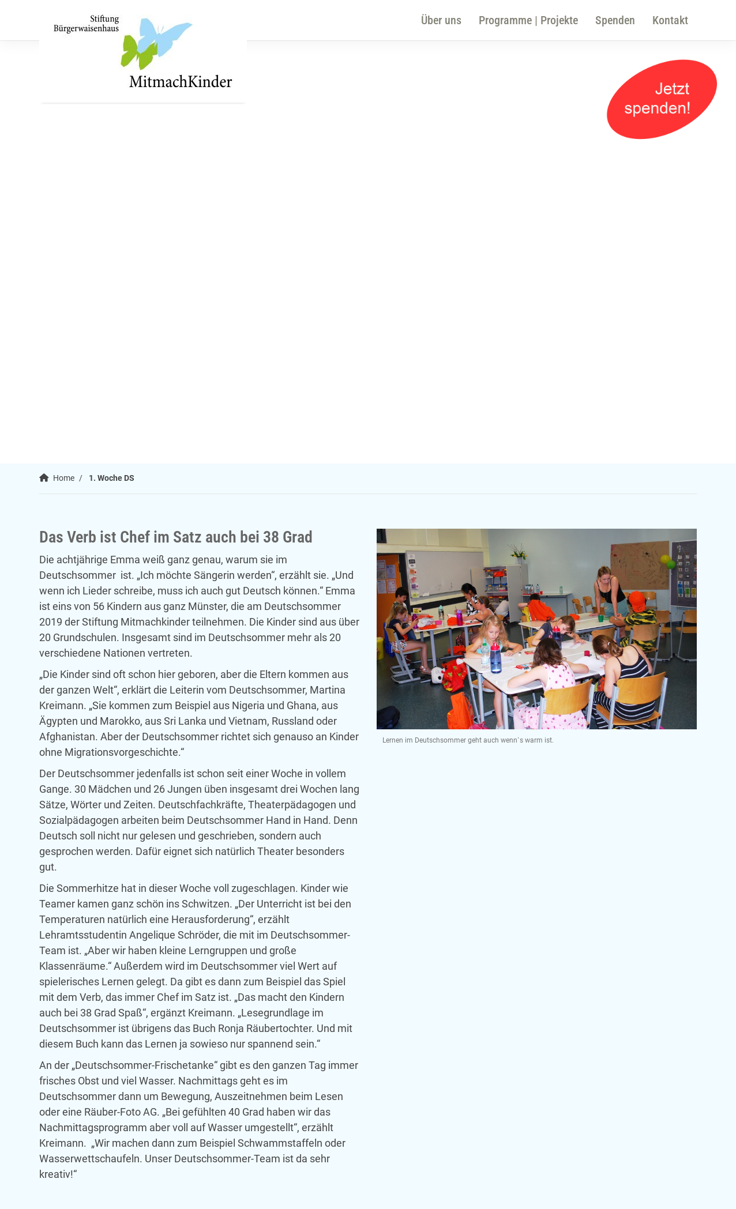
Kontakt (670, 20)
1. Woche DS (111, 478)
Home (63, 478)
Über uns (441, 20)
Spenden (615, 20)
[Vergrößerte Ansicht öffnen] (537, 629)
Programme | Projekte (528, 20)
